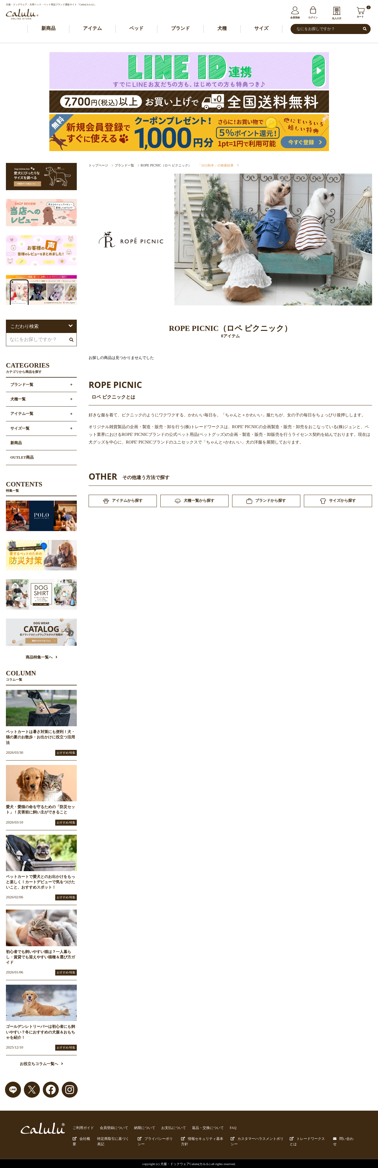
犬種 (222, 28)
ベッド (136, 28)
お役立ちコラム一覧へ (41, 1064)
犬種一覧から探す (195, 501)
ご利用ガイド (82, 1128)
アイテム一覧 (21, 414)
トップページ (98, 165)
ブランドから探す (266, 502)
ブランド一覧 (124, 165)
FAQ (222, 1128)
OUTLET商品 (22, 458)
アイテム (92, 28)
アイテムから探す (123, 501)
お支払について (166, 1128)
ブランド (180, 28)
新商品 (48, 28)
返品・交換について (198, 1128)
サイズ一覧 (20, 429)
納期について (139, 1128)
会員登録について (111, 1128)
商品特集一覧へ (41, 658)
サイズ (261, 28)
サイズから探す (338, 502)
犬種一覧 (18, 400)
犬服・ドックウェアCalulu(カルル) (185, 1162)
